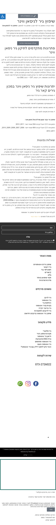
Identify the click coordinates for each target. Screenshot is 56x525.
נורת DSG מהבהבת (43, 339)
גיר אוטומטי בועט (44, 344)
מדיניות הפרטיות (16, 242)
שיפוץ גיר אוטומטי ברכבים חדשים (37, 313)
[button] (28, 13)
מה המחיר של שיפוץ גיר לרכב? (44, 195)
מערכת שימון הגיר (44, 333)
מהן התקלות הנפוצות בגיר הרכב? (43, 160)
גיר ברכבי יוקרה (45, 308)
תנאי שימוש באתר (44, 277)
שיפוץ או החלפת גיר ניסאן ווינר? (43, 147)
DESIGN (28, 456)
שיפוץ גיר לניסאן (24, 26)
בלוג (49, 275)
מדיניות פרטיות (45, 280)
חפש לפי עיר (46, 270)
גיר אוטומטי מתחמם (43, 341)
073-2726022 (43, 364)
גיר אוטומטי (46, 300)
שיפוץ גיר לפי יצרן (38, 26)
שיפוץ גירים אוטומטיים (42, 264)
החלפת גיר (46, 303)
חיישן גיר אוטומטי (44, 336)
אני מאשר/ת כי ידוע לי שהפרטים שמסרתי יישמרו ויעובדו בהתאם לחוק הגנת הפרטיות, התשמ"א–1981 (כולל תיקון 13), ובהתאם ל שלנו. (30, 241)
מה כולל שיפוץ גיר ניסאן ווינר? (44, 177)
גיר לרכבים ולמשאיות (42, 311)
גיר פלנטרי (47, 331)
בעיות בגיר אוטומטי (43, 305)
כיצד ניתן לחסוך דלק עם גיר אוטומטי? (36, 347)
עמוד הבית (50, 26)
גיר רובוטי (47, 267)
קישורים (48, 272)
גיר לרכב (47, 297)
